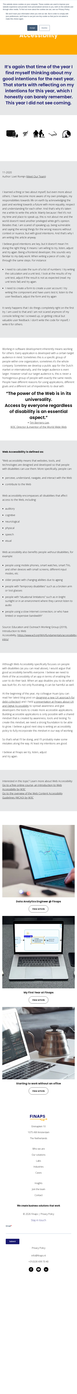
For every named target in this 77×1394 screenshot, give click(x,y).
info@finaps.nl (38, 1255)
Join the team (38, 1189)
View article (38, 908)
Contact (39, 1195)
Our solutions (38, 1154)
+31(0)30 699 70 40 (38, 1261)
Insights (38, 1183)
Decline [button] (44, 28)
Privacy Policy (47, 1214)
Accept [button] (32, 28)
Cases (38, 1172)
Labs (38, 1160)
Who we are (38, 1148)
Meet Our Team (36, 176)
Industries (38, 1166)
